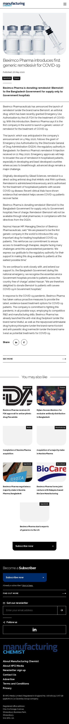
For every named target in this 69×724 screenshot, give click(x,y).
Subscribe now (24, 546)
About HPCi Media (13, 665)
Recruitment (61, 464)
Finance (16, 78)
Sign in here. (27, 585)
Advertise (9, 679)
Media (29, 427)
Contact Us (9, 674)
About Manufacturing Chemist (21, 661)
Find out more (10, 593)
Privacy (7, 688)
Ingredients (7, 78)
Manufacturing (60, 427)
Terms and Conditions (16, 683)
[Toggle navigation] (65, 4)
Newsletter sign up (14, 670)
